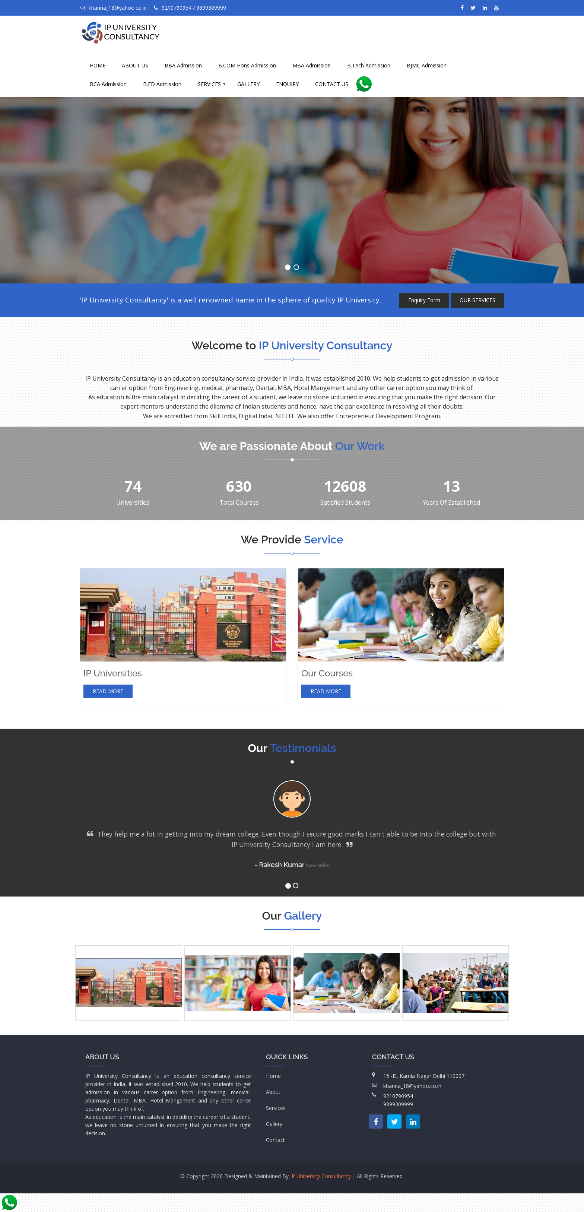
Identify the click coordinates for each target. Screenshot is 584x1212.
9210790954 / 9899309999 (190, 7)
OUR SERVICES (477, 300)
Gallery (274, 1123)
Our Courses (327, 673)
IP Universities (112, 673)
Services (276, 1107)
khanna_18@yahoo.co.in (113, 7)
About (273, 1091)
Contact (275, 1139)
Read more (108, 691)
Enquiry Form (424, 300)
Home (273, 1075)
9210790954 (398, 1096)
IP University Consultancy (320, 1176)
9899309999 (398, 1104)
